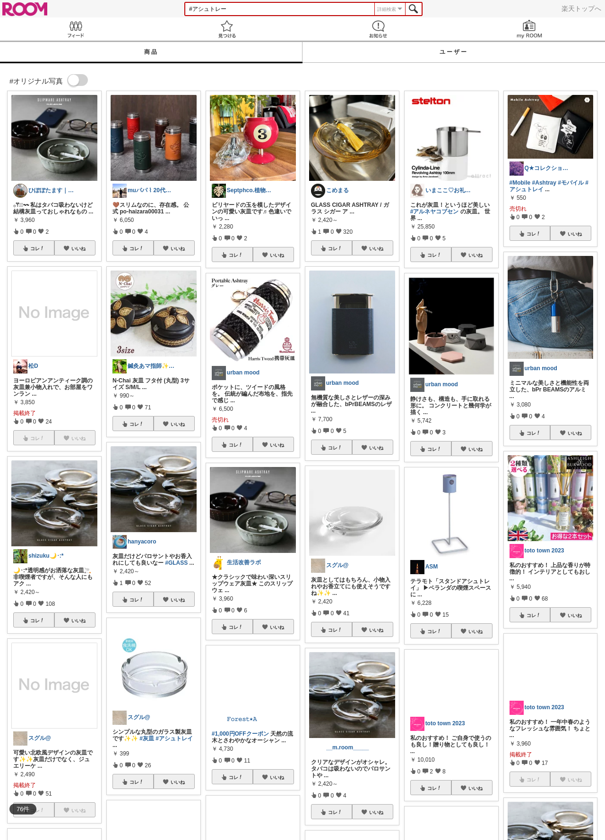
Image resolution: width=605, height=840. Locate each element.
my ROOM (529, 29)
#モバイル (571, 182)
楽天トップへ (581, 8)
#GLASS (176, 563)
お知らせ (378, 29)
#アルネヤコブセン (434, 211)
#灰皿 (146, 738)
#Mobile (520, 182)
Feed (75, 29)
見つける (226, 29)
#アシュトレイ (174, 738)
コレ (37, 248)
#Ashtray (544, 182)
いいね (78, 248)
